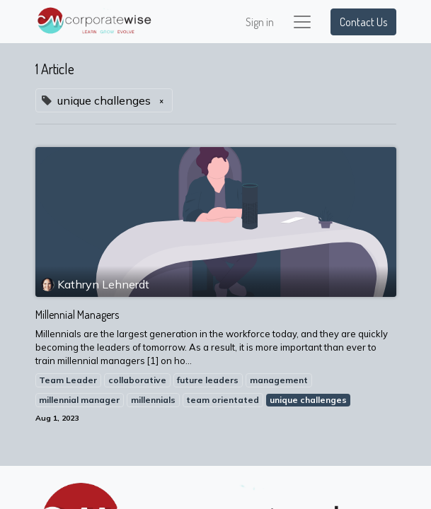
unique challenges (308, 399)
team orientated (222, 399)
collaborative (137, 380)
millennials (153, 399)
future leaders (208, 380)
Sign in (260, 22)
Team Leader (68, 380)
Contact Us (363, 22)
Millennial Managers (77, 315)
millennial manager (79, 399)
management (279, 380)
